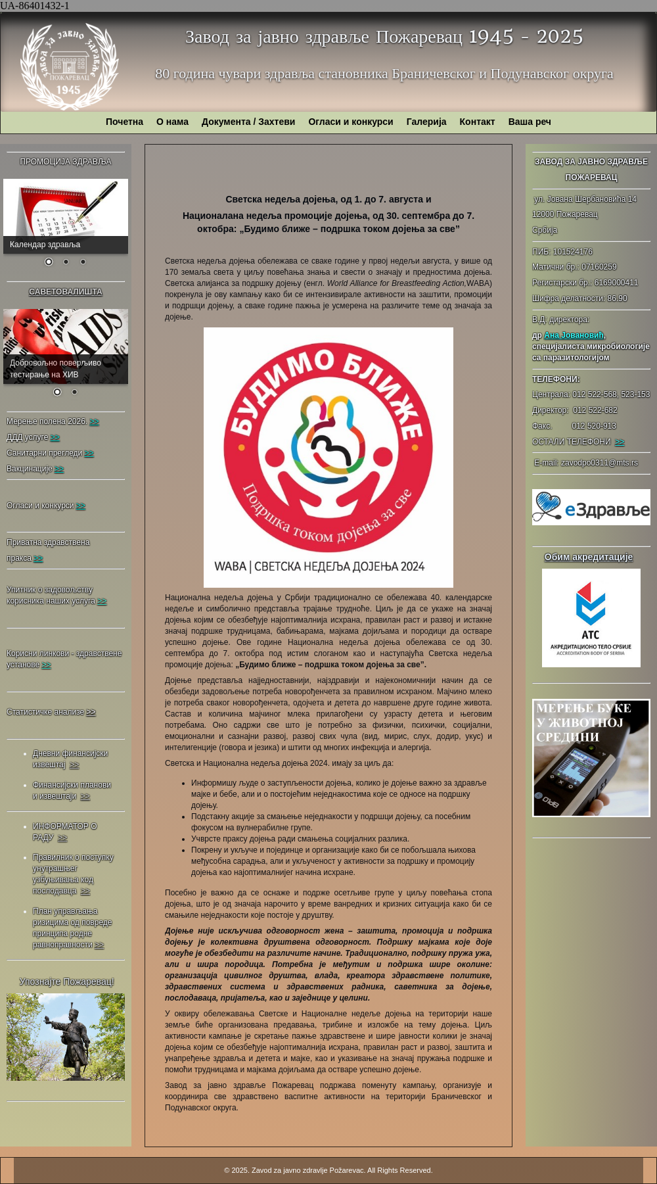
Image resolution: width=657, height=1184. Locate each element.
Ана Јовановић (573, 335)
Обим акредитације (589, 557)
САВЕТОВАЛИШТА (65, 291)
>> (619, 441)
